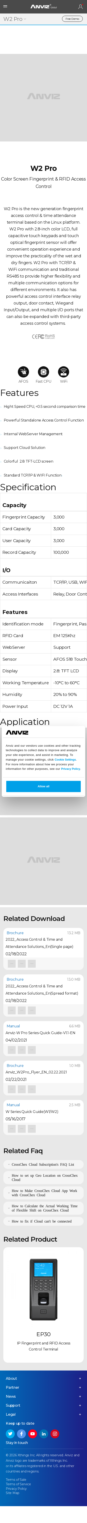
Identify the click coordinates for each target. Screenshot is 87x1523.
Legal (11, 1414)
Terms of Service (18, 1484)
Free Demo (72, 18)
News (11, 1396)
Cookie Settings (65, 759)
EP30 (43, 1334)
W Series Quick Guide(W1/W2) (32, 1112)
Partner (12, 1387)
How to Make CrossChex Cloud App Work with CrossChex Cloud (44, 1192)
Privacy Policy (70, 769)
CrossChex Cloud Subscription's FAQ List (43, 1164)
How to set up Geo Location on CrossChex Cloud (45, 1177)
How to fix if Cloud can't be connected (42, 1221)
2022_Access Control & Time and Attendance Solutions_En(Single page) (39, 943)
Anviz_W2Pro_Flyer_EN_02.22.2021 (36, 1072)
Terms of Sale (16, 1480)
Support (13, 1405)
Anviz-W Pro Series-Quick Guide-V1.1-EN (40, 1033)
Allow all (44, 786)
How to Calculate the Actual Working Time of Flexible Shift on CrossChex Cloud (45, 1208)
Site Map (12, 1493)
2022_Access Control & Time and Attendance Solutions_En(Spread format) (42, 989)
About (11, 1378)
